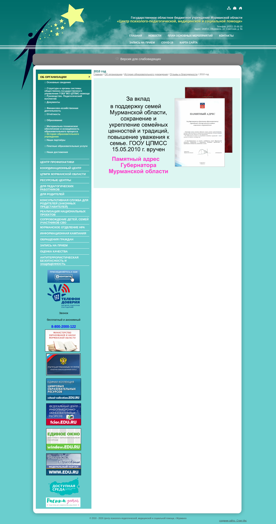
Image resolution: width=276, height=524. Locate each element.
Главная (98, 74)
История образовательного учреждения (146, 74)
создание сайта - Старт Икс (233, 520)
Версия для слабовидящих (138, 59)
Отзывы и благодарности (184, 74)
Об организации (113, 74)
